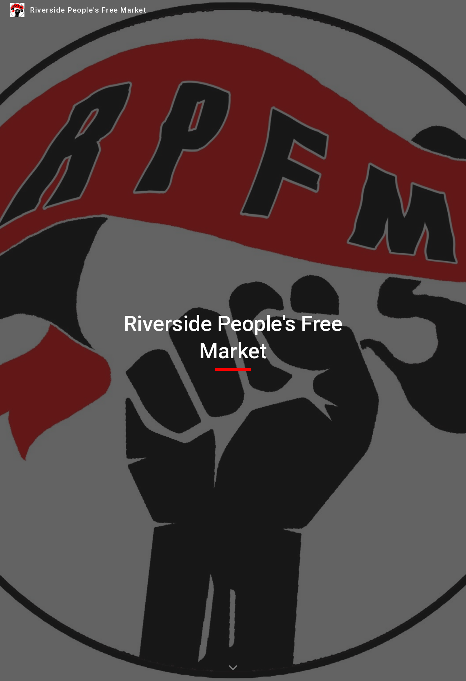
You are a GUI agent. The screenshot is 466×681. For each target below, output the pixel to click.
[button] (233, 668)
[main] (233, 340)
